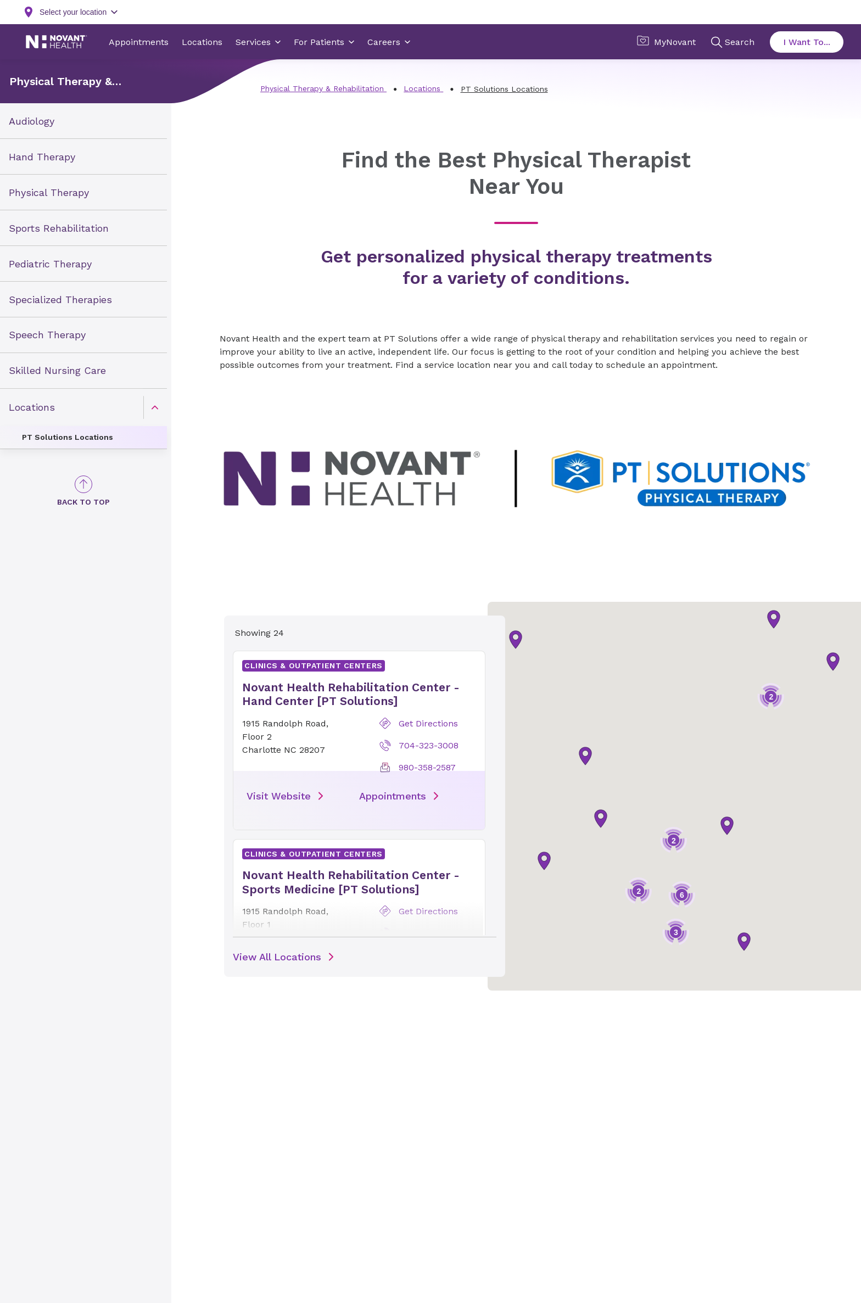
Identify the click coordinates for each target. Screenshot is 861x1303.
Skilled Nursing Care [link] (57, 370)
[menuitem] (83, 121)
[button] (727, 826)
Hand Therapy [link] (42, 157)
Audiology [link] (31, 121)
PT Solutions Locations (67, 437)
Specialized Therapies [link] (60, 299)
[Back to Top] (83, 491)
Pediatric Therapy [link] (50, 263)
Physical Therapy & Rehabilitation (60, 81)
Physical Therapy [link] (49, 192)
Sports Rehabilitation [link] (59, 227)
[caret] (155, 407)
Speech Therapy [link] (47, 334)
